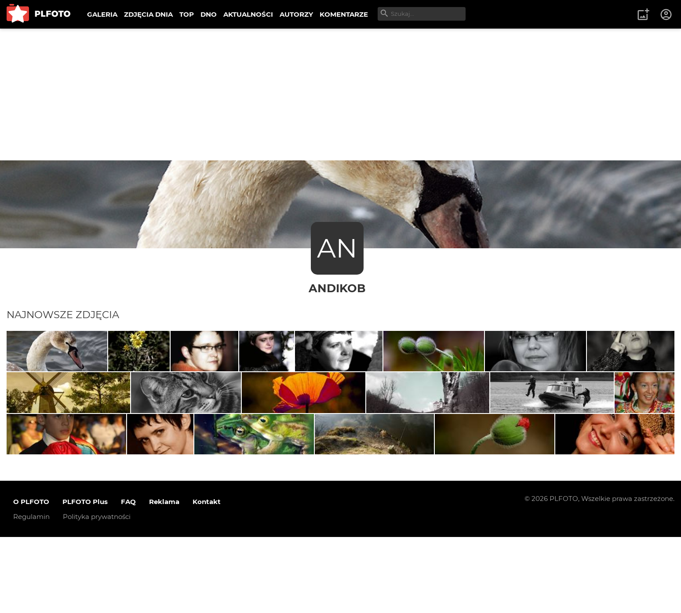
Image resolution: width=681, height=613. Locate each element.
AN (337, 248)
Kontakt (207, 577)
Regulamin (31, 592)
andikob (337, 288)
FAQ (128, 577)
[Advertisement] (341, 94)
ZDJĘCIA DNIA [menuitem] (148, 14)
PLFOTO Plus (85, 577)
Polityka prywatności (97, 592)
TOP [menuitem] (186, 14)
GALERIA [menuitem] (102, 14)
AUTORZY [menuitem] (296, 14)
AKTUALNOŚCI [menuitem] (248, 14)
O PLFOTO (31, 577)
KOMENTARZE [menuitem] (344, 14)
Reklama (164, 577)
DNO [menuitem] (208, 14)
